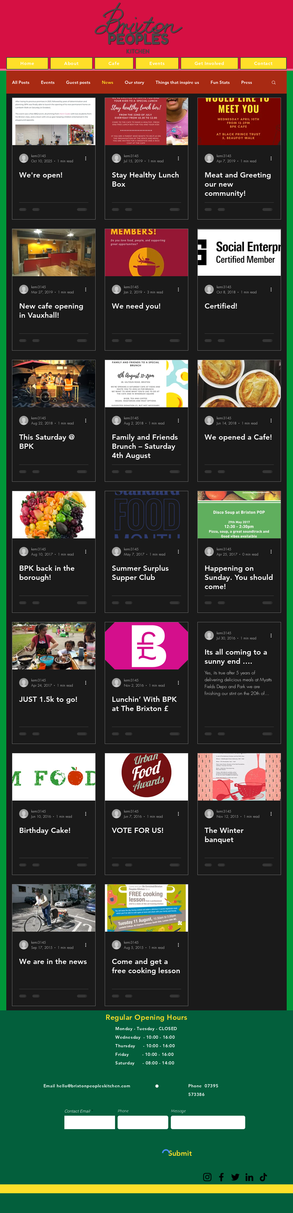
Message (178, 1111)
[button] (273, 83)
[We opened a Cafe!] (239, 383)
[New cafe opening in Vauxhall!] (53, 252)
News (107, 82)
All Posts (20, 82)
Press (246, 82)
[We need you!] (146, 252)
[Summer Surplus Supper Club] (146, 514)
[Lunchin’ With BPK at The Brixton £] (146, 645)
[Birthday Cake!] (53, 777)
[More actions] (87, 158)
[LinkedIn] (249, 1177)
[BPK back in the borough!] (53, 514)
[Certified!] (239, 252)
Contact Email (77, 1111)
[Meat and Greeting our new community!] (239, 121)
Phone (123, 1111)
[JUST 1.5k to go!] (53, 645)
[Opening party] (53, 121)
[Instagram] (207, 1177)
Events (48, 82)
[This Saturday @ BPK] (53, 383)
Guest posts (78, 82)
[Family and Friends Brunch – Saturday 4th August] (146, 383)
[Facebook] (221, 1177)
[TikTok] (263, 1177)
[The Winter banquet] (239, 777)
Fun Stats (220, 82)
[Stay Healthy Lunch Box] (146, 121)
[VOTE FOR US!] (146, 777)
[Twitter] (235, 1177)
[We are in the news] (53, 908)
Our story (134, 82)
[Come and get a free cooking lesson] (146, 908)
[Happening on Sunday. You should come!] (239, 514)
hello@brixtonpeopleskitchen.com (93, 1085)
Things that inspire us (177, 82)
